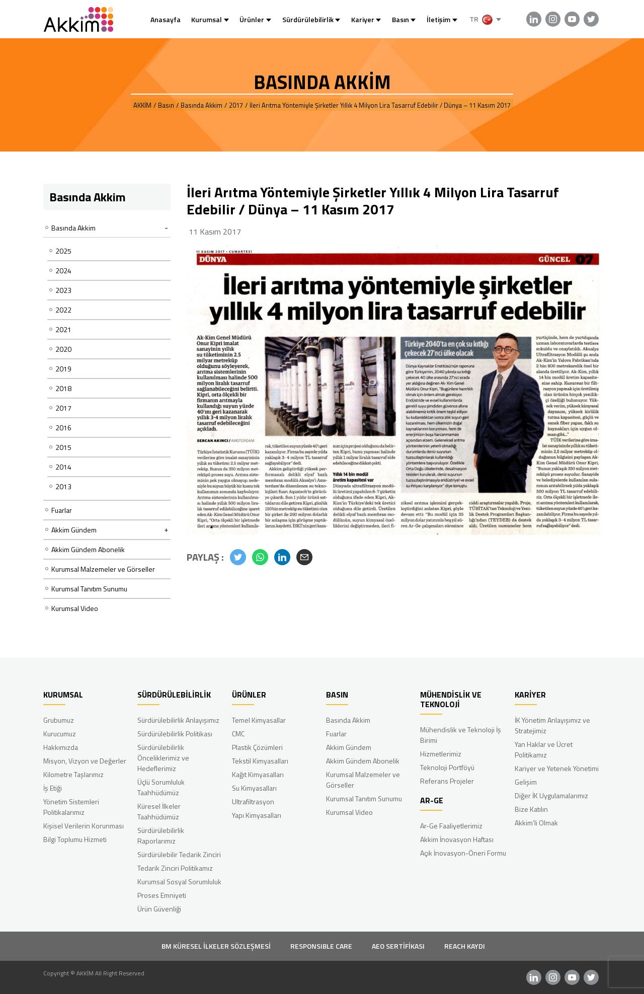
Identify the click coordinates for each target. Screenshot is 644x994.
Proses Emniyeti (161, 895)
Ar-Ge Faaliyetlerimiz (451, 825)
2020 (63, 349)
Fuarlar (61, 510)
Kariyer (362, 19)
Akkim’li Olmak (536, 822)
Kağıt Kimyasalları (258, 774)
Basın (400, 19)
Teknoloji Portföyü (447, 767)
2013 (63, 486)
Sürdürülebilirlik (308, 19)
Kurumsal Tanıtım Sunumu (89, 588)
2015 (63, 447)
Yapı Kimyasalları (256, 815)
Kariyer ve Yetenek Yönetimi (557, 768)
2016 (63, 427)
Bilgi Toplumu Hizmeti (75, 839)
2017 (63, 408)
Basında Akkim (348, 720)
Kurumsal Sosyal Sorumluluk (179, 881)
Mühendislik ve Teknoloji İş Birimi (460, 734)
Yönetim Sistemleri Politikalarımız (71, 806)
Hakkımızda (60, 747)
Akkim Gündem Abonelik (88, 549)
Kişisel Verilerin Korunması (83, 825)
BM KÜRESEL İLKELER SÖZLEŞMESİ (216, 946)
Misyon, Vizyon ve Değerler (84, 760)
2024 (63, 270)
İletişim (438, 19)
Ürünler (251, 19)
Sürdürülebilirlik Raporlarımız (160, 835)
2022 (63, 309)
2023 (63, 290)
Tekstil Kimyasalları (260, 760)
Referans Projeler (447, 781)
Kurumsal (206, 19)
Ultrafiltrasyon (253, 801)
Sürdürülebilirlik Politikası (174, 733)
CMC (238, 733)
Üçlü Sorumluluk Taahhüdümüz (161, 787)
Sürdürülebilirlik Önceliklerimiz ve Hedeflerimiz (163, 758)
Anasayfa (165, 19)
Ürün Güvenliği (159, 908)
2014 (63, 467)
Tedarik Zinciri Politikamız (175, 868)
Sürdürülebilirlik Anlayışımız (178, 720)
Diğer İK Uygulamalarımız (551, 795)
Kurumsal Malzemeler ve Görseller (103, 569)
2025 (63, 251)
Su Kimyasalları (254, 788)
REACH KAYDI (464, 946)
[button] (238, 557)
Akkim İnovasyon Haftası (457, 839)
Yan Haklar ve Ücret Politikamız (544, 749)
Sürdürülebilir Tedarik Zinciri (179, 854)
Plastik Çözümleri (257, 747)
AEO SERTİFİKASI (398, 946)
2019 (63, 368)
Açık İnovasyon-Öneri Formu (463, 853)
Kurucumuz (59, 733)
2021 (63, 329)
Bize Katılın (531, 809)
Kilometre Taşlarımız (73, 774)
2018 (63, 388)
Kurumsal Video (74, 608)
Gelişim (526, 782)
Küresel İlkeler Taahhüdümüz (159, 811)
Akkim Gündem (348, 747)
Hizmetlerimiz (440, 753)
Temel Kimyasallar (259, 720)
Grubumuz (58, 720)
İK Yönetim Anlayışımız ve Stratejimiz (552, 725)
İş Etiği (52, 788)
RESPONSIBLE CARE (321, 946)
